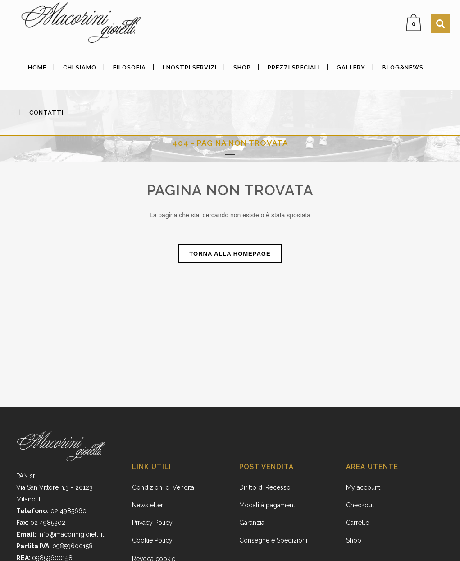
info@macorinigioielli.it (71, 534)
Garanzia (251, 522)
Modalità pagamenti (267, 505)
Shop (353, 540)
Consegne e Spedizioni (273, 540)
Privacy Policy (152, 522)
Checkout (360, 505)
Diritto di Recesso (265, 487)
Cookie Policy (152, 540)
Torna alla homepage (229, 253)
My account (363, 487)
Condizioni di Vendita (163, 487)
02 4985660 (68, 511)
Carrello (357, 522)
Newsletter (147, 505)
